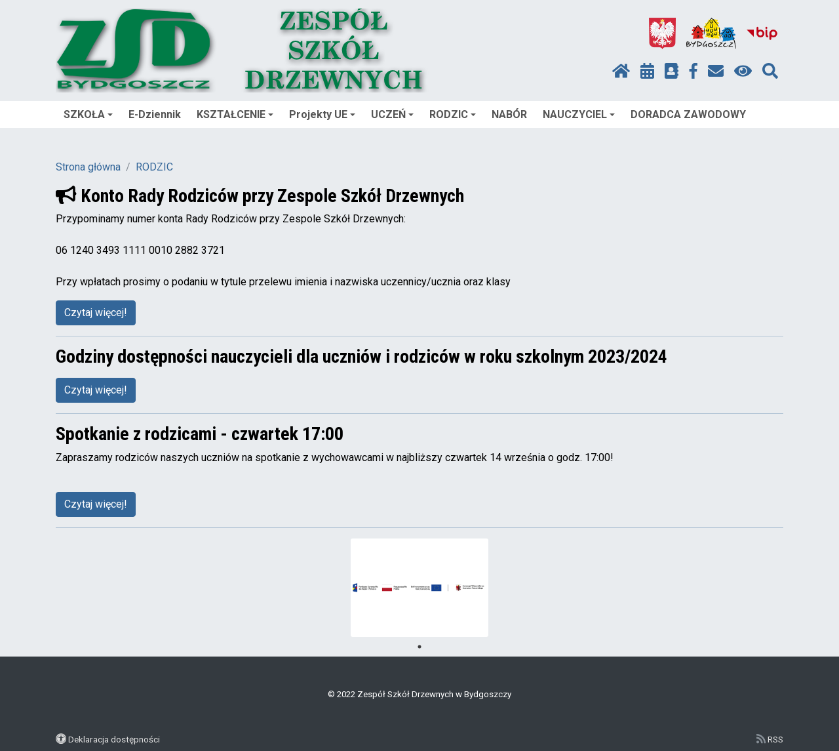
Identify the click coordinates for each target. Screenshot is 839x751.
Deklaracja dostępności (114, 739)
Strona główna (88, 167)
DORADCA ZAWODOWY (688, 114)
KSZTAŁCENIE (235, 114)
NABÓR (509, 114)
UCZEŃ (392, 114)
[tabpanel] (420, 587)
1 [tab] (419, 646)
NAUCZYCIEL (579, 114)
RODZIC (452, 114)
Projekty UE (322, 114)
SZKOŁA (88, 114)
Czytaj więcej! (95, 312)
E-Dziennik (154, 114)
